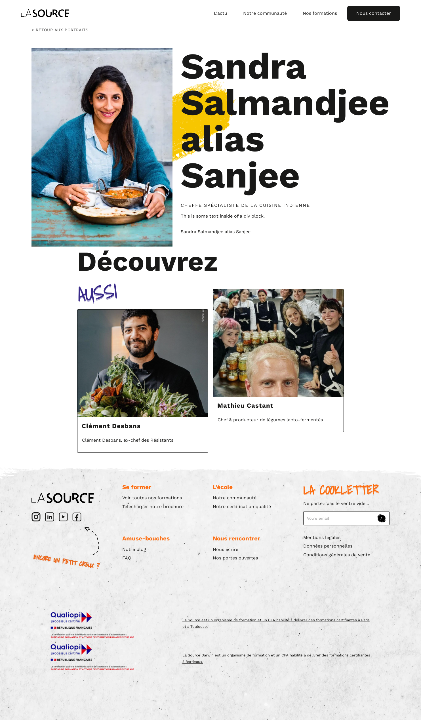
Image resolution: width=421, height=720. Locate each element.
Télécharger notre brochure (153, 506)
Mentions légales (321, 537)
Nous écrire (225, 549)
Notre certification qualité (242, 506)
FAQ (126, 558)
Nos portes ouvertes (235, 558)
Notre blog (134, 549)
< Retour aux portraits (60, 30)
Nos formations (320, 13)
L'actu (220, 13)
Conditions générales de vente (336, 554)
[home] (45, 13)
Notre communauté (265, 13)
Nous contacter (373, 13)
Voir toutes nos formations (152, 497)
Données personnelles (327, 546)
